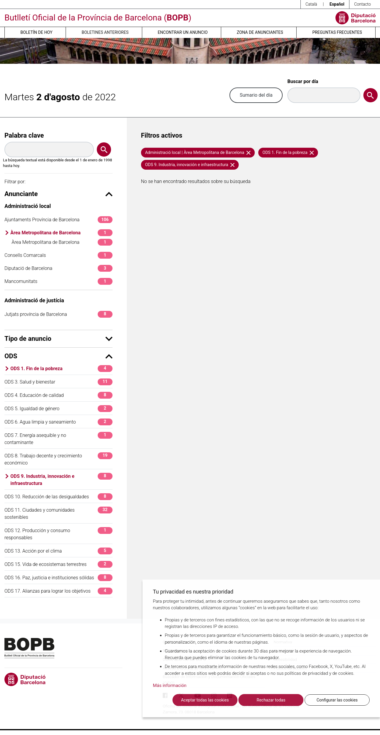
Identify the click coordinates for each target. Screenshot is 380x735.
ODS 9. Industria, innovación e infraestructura (61, 479)
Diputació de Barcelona (58, 268)
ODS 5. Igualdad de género (58, 408)
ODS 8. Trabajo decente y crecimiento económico (58, 459)
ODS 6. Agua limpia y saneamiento (58, 422)
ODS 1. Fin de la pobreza (61, 368)
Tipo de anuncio (58, 338)
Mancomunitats (58, 281)
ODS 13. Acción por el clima (58, 551)
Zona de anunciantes (260, 32)
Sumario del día (256, 95)
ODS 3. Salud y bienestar (58, 381)
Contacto (362, 4)
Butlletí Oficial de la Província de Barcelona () (97, 18)
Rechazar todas (271, 700)
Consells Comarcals (58, 255)
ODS (58, 356)
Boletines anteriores (105, 32)
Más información (169, 685)
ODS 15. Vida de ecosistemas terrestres (58, 564)
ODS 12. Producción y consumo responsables (58, 533)
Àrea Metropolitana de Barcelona (61, 232)
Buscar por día (302, 81)
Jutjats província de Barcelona (58, 314)
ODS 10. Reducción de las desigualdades (58, 496)
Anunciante (58, 194)
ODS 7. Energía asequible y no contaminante (58, 438)
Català (311, 4)
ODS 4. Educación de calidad (58, 395)
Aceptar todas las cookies (205, 700)
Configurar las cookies (337, 700)
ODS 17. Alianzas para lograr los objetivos (58, 591)
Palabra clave (24, 135)
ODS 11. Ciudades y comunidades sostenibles (58, 513)
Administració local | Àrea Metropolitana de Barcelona (198, 152)
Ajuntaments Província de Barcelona (58, 219)
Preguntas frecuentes (337, 32)
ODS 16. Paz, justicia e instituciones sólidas (58, 577)
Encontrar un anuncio (183, 32)
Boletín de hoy (36, 32)
